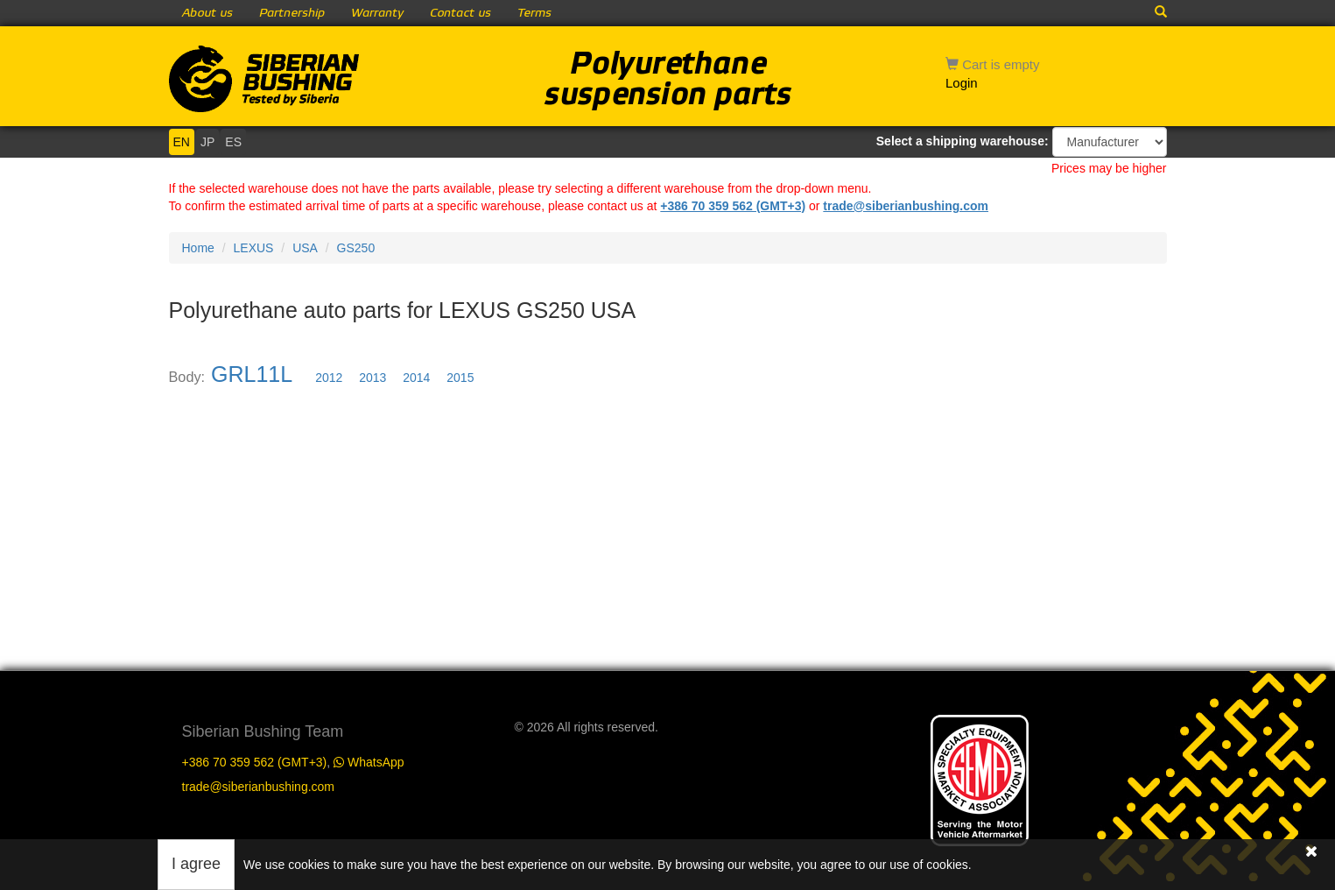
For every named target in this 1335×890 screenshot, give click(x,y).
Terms (534, 13)
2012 (328, 378)
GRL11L (251, 374)
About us (207, 13)
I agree (196, 863)
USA (305, 248)
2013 (372, 378)
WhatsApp (369, 762)
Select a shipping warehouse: (962, 141)
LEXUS (254, 248)
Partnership (292, 13)
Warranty (377, 13)
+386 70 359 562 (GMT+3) (732, 206)
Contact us (460, 13)
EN (181, 142)
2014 (416, 378)
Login (961, 82)
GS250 (356, 248)
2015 (460, 378)
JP (207, 142)
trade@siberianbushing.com (905, 206)
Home (198, 248)
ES (233, 142)
